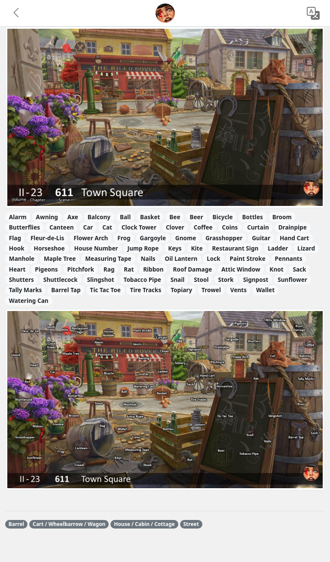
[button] (16, 13)
